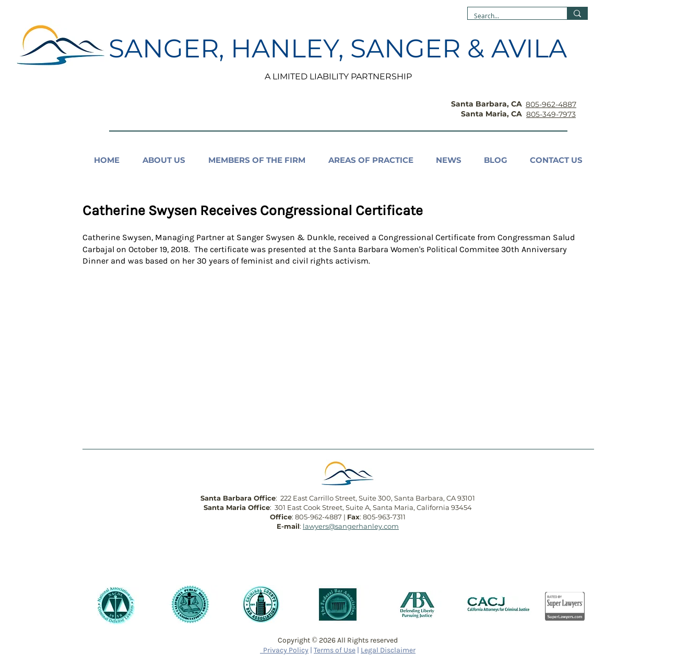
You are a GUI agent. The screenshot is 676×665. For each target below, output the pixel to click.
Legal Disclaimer (388, 650)
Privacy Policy (284, 650)
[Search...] (509, 16)
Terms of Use (334, 650)
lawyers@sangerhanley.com (351, 526)
